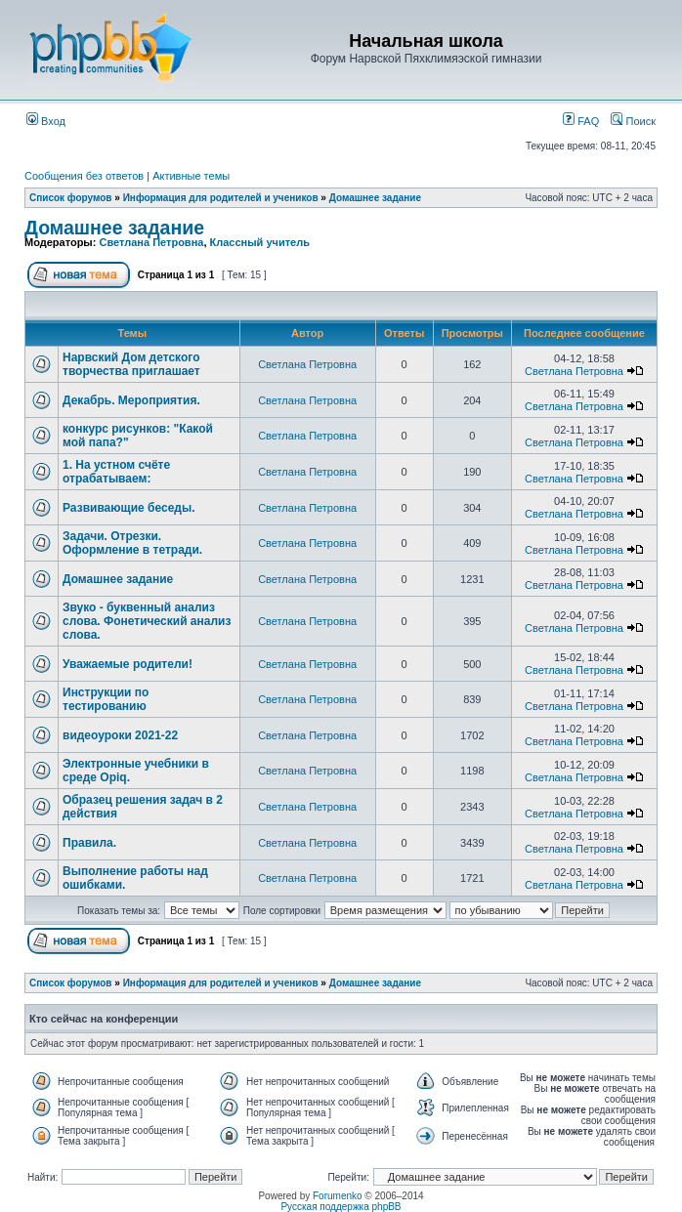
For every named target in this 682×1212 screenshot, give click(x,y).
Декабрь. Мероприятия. (131, 400)
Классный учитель (260, 242)
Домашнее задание (375, 197)
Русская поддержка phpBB (340, 1206)
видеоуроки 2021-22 (120, 735)
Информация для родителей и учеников (221, 197)
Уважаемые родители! (127, 664)
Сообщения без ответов (84, 176)
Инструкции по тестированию (106, 699)
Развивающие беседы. (129, 508)
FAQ (581, 121)
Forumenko (337, 1196)
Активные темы (191, 176)
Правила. (89, 843)
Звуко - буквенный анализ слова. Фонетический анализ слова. (147, 621)
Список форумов (70, 197)
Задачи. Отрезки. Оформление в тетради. (132, 543)
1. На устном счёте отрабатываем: (116, 471)
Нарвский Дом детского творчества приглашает (131, 364)
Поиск (633, 121)
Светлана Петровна (151, 242)
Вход (45, 121)
